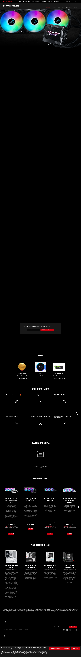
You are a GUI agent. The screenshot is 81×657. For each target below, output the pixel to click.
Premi (59, 7)
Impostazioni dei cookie (55, 648)
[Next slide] (78, 507)
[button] (25, 1)
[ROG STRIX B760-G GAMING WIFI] (30, 559)
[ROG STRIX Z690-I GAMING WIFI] (69, 559)
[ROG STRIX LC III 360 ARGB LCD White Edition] (69, 494)
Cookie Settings (52, 635)
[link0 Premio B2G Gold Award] (22, 370)
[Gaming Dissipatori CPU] (12, 622)
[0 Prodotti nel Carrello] (78, 1)
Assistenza (76, 7)
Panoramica (48, 7)
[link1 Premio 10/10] (40, 370)
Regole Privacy (35, 635)
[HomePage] (5, 622)
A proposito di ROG (8, 630)
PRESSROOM (21, 630)
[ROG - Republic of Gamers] (7, 2)
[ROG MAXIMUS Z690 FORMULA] (50, 559)
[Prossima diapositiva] (77, 414)
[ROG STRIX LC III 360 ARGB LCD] (50, 494)
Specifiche (54, 7)
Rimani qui (33, 330)
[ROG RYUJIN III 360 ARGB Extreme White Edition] (11, 494)
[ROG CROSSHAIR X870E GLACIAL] (11, 559)
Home (15, 630)
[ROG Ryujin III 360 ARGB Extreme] (30, 494)
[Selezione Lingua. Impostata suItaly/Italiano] (7, 636)
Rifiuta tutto (66, 648)
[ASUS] (67, 1)
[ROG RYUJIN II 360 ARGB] (29, 622)
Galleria (63, 7)
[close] (59, 324)
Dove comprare (69, 7)
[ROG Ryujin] (21, 622)
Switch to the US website (47, 330)
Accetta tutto (75, 648)
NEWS (26, 630)
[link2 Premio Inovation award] (59, 370)
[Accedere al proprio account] (76, 1)
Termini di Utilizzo (42, 635)
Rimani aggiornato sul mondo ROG (61, 625)
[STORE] (20, 1)
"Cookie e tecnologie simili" (8, 655)
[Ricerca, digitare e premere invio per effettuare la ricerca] (73, 1)
